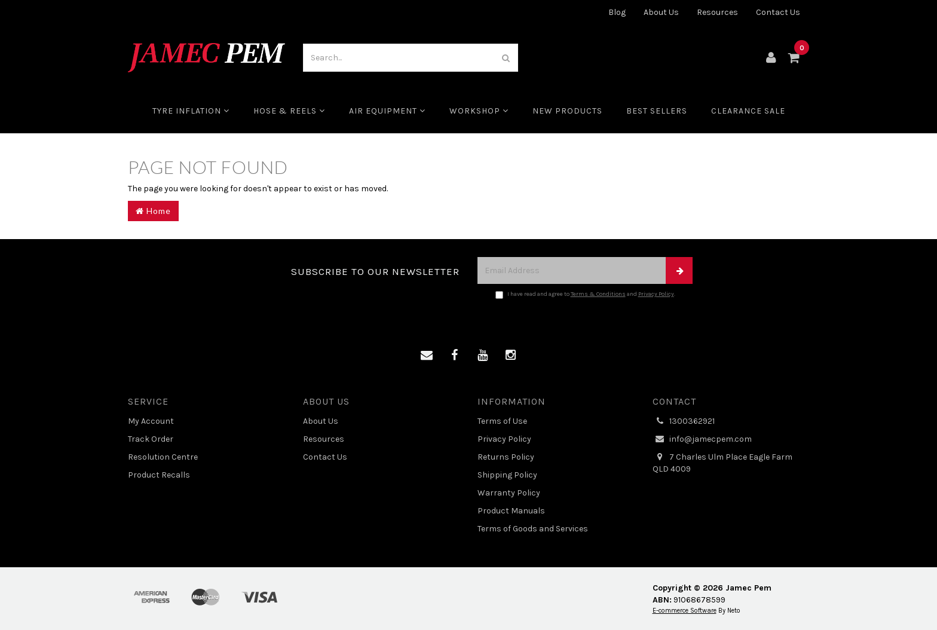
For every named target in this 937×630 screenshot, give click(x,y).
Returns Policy (505, 457)
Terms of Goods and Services (532, 529)
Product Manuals (511, 511)
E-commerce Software (684, 610)
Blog (617, 12)
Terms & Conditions (598, 294)
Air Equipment (387, 111)
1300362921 (684, 421)
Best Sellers (656, 111)
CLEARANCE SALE (748, 111)
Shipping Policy (507, 475)
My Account (151, 421)
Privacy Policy (656, 294)
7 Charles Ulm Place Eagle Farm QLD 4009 (722, 462)
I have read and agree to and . (585, 294)
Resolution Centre (163, 457)
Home (153, 211)
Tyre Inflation (190, 111)
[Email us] (427, 356)
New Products (567, 111)
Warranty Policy (508, 493)
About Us (661, 12)
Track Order (150, 439)
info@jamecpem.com (702, 439)
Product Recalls (159, 475)
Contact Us (778, 12)
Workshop (479, 111)
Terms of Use (502, 421)
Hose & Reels (289, 111)
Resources (717, 12)
